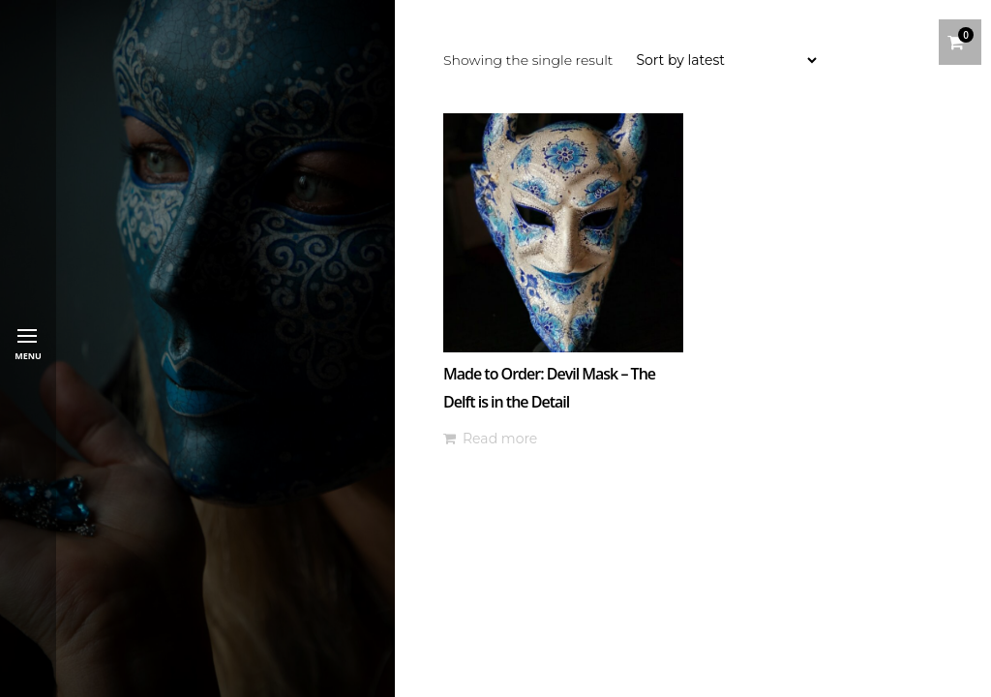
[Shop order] (726, 60)
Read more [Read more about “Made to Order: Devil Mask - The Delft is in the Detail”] (500, 438)
